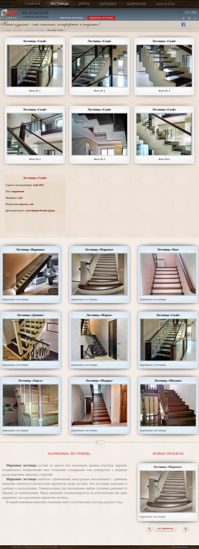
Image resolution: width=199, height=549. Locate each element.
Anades (185, 547)
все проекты (165, 528)
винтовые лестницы (71, 17)
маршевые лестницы (101, 17)
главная (7, 30)
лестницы (18, 30)
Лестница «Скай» (55, 30)
